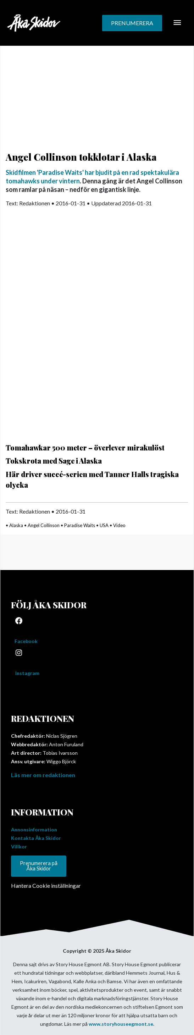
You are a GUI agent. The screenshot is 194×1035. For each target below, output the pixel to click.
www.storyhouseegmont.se (121, 1024)
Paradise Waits (79, 525)
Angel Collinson (44, 525)
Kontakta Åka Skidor (36, 838)
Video (119, 525)
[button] (132, 23)
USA (104, 525)
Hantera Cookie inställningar (46, 885)
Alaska (16, 525)
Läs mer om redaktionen (43, 774)
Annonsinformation (34, 829)
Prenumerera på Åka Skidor (38, 865)
